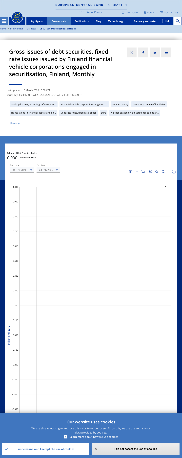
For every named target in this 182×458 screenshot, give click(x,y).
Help (167, 21)
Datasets (31, 28)
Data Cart (132, 12)
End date (41, 165)
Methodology (116, 21)
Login (150, 12)
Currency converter (145, 21)
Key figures (36, 21)
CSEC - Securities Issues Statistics (58, 28)
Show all (15, 123)
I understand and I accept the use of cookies (45, 449)
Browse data (59, 21)
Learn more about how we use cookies (94, 437)
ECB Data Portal (91, 12)
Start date (15, 165)
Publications (82, 21)
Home (3, 28)
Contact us (171, 12)
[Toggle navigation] (4, 21)
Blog (98, 21)
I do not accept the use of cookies (136, 449)
